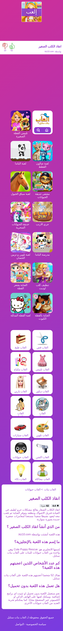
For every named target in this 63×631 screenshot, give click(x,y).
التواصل (19, 624)
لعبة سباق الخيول (21, 192)
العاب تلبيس (42, 368)
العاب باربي (20, 390)
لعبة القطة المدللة (21, 314)
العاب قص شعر (42, 347)
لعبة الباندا (21, 162)
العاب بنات (50, 489)
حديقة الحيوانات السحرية (21, 224)
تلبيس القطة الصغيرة (21, 133)
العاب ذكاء (20, 478)
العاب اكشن (42, 456)
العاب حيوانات (20, 456)
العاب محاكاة (42, 478)
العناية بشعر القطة (21, 285)
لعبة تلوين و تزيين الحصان (21, 254)
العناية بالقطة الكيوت (42, 315)
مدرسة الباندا (42, 253)
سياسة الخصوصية (36, 624)
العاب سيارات (20, 434)
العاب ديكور (42, 390)
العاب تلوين (42, 434)
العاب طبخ (20, 346)
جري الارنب (42, 223)
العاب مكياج (20, 368)
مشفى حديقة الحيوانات (42, 194)
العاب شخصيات (42, 413)
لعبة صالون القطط (42, 163)
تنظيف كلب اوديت (42, 285)
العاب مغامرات (20, 413)
